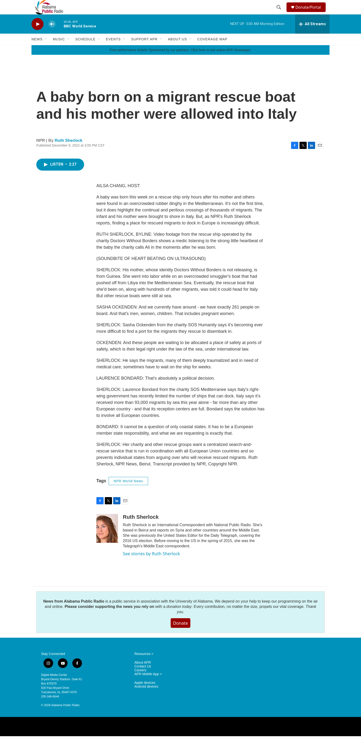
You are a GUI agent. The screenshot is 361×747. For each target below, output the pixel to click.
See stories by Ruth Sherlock (151, 564)
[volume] (52, 35)
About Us (177, 50)
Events (113, 50)
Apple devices (144, 693)
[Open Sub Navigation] (46, 50)
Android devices (146, 697)
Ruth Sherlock (68, 151)
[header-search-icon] (279, 13)
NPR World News (128, 492)
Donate (180, 634)
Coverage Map (212, 50)
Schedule (85, 50)
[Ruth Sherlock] (107, 539)
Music (59, 50)
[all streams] (312, 34)
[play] (37, 35)
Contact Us (142, 677)
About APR (142, 673)
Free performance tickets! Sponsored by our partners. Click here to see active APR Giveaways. (180, 61)
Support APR (144, 50)
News (37, 50)
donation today (179, 617)
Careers (140, 681)
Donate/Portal (310, 12)
